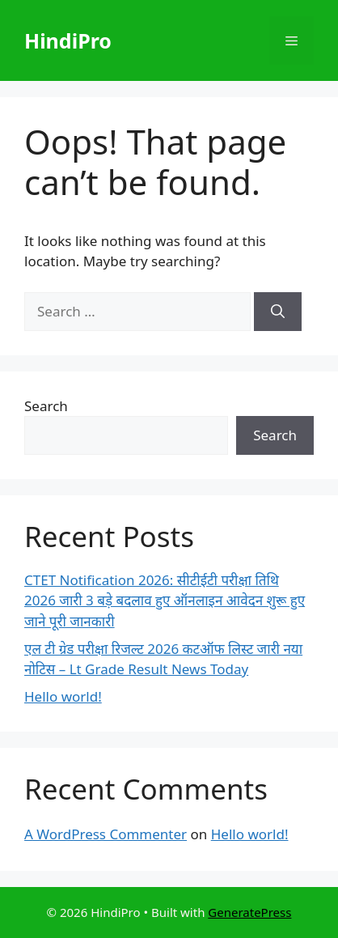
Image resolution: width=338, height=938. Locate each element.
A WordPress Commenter (105, 834)
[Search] (278, 311)
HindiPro (68, 40)
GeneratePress (249, 912)
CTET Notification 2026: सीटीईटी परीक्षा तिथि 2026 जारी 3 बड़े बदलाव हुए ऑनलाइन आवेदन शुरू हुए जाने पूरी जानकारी (164, 600)
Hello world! (63, 696)
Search (46, 406)
